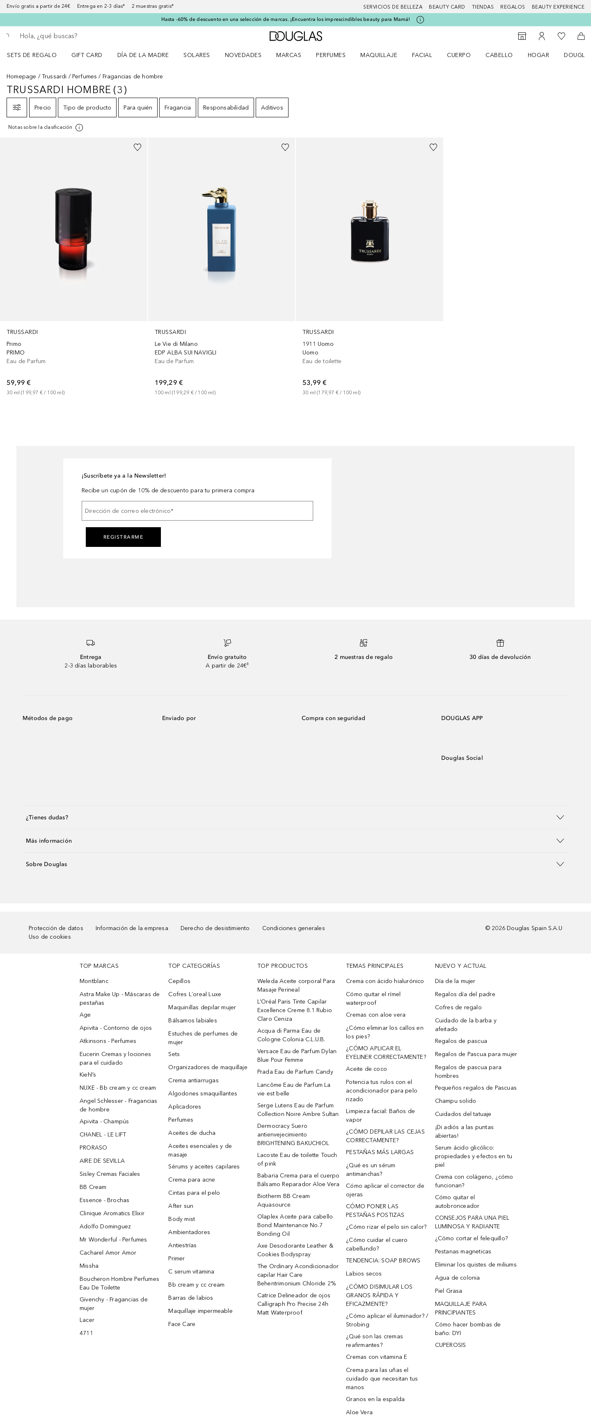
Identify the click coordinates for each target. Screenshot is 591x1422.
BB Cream (93, 1187)
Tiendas (483, 7)
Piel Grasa (449, 1290)
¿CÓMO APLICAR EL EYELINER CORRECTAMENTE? (386, 1053)
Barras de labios (190, 1297)
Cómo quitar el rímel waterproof (373, 998)
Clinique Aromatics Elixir (112, 1213)
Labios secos (364, 1273)
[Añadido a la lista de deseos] (137, 147)
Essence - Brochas (104, 1200)
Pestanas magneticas (463, 1251)
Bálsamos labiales (192, 1020)
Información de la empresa (132, 928)
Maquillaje (378, 55)
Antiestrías (182, 1245)
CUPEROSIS (450, 1345)
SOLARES (196, 55)
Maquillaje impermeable (200, 1311)
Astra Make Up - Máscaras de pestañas (120, 998)
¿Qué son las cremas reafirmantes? (374, 1341)
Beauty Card (447, 7)
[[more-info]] (46, 127)
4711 (86, 1333)
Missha (89, 1265)
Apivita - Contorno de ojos (116, 1027)
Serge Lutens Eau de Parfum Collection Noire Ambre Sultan (298, 1110)
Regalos (512, 7)
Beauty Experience (558, 7)
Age (85, 1014)
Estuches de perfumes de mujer (203, 1038)
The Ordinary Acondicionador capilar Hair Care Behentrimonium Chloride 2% (298, 1275)
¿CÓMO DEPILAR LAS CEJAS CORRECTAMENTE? (385, 1136)
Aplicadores (184, 1106)
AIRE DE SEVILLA (102, 1160)
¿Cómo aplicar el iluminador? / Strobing (387, 1320)
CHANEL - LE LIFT (103, 1134)
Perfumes (331, 55)
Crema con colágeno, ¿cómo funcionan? (474, 1181)
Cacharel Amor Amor (108, 1252)
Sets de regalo (32, 55)
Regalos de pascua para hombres (468, 1071)
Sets (174, 1054)
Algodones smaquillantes (202, 1093)
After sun (180, 1206)
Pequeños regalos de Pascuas (476, 1087)
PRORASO (93, 1147)
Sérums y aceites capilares (204, 1166)
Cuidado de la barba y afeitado (466, 1025)
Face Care (181, 1324)
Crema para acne (191, 1179)
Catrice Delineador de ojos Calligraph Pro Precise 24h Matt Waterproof (293, 1304)
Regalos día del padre (465, 994)
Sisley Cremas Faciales (110, 1174)
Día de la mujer (455, 981)
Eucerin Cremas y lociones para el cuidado (115, 1058)
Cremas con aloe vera (375, 1014)
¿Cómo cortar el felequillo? (471, 1238)
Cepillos (179, 981)
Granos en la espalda (375, 1399)
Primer (176, 1258)
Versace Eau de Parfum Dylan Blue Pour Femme (297, 1055)
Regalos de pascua (461, 1041)
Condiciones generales (293, 928)
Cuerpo (459, 55)
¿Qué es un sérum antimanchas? (370, 1169)
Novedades (243, 55)
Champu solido (455, 1100)
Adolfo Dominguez (105, 1226)
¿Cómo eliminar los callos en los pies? (385, 1032)
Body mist (181, 1219)
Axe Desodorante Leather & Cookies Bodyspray (295, 1250)
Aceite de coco (366, 1068)
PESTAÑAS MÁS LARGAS (380, 1152)
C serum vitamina (191, 1271)
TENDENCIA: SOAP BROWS (383, 1260)
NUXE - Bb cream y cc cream (118, 1087)
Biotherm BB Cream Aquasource (283, 1200)
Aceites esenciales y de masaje (200, 1150)
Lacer (87, 1320)
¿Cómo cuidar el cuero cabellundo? (377, 1244)
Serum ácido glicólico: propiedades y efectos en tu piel (473, 1156)
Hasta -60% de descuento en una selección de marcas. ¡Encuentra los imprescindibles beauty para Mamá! (285, 19)
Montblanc (94, 981)
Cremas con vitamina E (376, 1356)
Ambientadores (189, 1232)
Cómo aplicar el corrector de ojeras (385, 1190)
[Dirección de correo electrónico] (197, 511)
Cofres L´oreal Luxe (194, 994)
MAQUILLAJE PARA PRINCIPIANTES (461, 1308)
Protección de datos (56, 928)
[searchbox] (80, 36)
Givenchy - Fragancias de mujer (114, 1304)
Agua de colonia (457, 1277)
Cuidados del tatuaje (463, 1114)
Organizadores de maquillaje (207, 1067)
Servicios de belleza (392, 7)
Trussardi (54, 76)
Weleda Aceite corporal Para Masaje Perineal (296, 985)
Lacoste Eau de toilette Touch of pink (297, 1159)
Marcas (288, 55)
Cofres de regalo (458, 1007)
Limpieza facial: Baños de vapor (380, 1115)
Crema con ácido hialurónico (385, 981)
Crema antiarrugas (193, 1080)
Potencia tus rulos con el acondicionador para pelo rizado (381, 1091)
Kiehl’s (88, 1074)
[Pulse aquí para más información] (420, 20)
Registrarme (123, 537)
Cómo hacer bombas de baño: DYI (468, 1329)
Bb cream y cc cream (196, 1284)
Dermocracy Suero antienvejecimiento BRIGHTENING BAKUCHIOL (293, 1135)
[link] (73, 267)
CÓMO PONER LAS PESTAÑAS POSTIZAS (375, 1211)
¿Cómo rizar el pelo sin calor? (386, 1226)
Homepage (22, 76)
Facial (422, 55)
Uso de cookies (50, 936)
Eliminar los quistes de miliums (476, 1264)
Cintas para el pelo (194, 1192)
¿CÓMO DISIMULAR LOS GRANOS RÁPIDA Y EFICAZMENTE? (379, 1295)
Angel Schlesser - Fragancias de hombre (119, 1105)
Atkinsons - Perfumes (108, 1041)
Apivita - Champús (104, 1121)
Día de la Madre (143, 55)
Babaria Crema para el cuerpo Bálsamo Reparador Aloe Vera (298, 1180)
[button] (295, 817)
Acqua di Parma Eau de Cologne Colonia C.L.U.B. (291, 1035)
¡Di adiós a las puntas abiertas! (464, 1131)
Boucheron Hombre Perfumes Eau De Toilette (119, 1283)
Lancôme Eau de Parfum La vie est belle (294, 1089)
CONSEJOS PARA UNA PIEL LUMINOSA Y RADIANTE (472, 1222)
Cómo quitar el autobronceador (457, 1201)
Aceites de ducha (191, 1132)
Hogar (539, 55)
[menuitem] (37, 55)
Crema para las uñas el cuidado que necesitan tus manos (382, 1379)
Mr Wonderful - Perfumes (113, 1239)
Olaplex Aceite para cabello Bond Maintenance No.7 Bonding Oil (295, 1225)
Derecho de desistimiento (215, 928)
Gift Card (87, 55)
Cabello (499, 55)
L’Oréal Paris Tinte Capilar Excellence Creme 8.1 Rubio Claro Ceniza (294, 1010)
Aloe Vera (359, 1412)
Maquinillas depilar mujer (202, 1007)
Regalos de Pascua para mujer (476, 1054)
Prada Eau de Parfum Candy (295, 1071)
